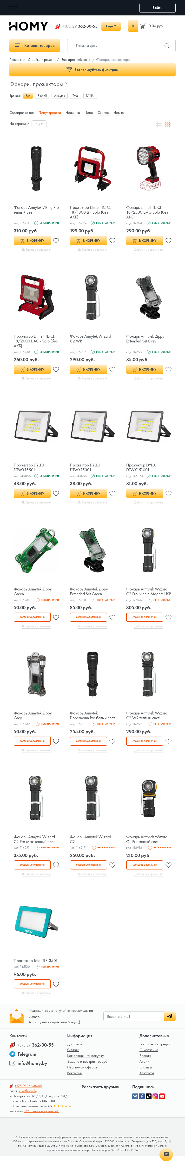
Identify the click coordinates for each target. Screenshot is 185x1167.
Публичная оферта (82, 1078)
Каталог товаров (35, 45)
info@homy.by (32, 1074)
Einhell (42, 95)
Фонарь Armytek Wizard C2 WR (91, 339)
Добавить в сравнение (36, 250)
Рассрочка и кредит (154, 1055)
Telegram (27, 1065)
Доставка (74, 1055)
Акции (144, 1072)
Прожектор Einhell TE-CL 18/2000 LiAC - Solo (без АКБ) (36, 341)
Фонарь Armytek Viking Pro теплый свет (34, 210)
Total (76, 95)
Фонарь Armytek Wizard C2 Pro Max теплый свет (35, 850)
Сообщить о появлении (32, 622)
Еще (109, 26)
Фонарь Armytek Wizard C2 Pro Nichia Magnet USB (147, 594)
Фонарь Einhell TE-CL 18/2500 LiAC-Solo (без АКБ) (147, 212)
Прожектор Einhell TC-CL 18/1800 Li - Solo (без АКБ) (91, 212)
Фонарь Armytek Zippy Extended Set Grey (145, 339)
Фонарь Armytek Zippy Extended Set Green (89, 592)
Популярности (50, 112)
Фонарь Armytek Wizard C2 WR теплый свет (147, 721)
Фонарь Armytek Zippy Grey (33, 721)
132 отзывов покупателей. (41, 1122)
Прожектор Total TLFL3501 (36, 971)
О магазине (148, 1061)
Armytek (59, 95)
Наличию (73, 112)
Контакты (146, 1084)
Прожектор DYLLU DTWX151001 (142, 468)
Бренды (145, 1066)
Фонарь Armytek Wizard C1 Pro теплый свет (147, 850)
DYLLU (90, 95)
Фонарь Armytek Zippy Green (33, 592)
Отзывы (145, 1078)
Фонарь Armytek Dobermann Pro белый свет (88, 723)
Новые (118, 112)
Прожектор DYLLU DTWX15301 (85, 468)
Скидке (103, 112)
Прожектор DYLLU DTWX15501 (29, 468)
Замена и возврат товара (87, 1072)
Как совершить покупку (85, 1066)
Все (28, 95)
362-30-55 (80, 26)
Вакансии (74, 1084)
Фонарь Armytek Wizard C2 (91, 850)
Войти (157, 7)
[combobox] (39, 124)
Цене (89, 112)
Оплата (73, 1061)
